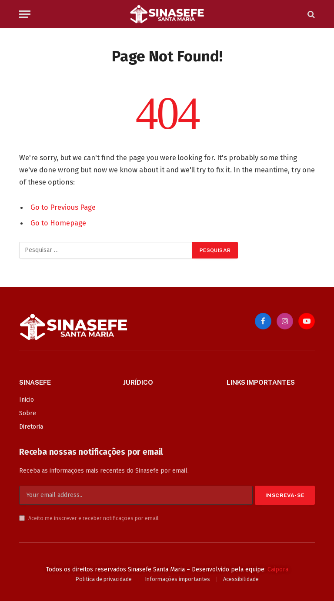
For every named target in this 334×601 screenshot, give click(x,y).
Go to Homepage (58, 222)
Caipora (277, 569)
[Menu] (24, 14)
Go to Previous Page (63, 207)
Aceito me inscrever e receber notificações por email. (89, 518)
